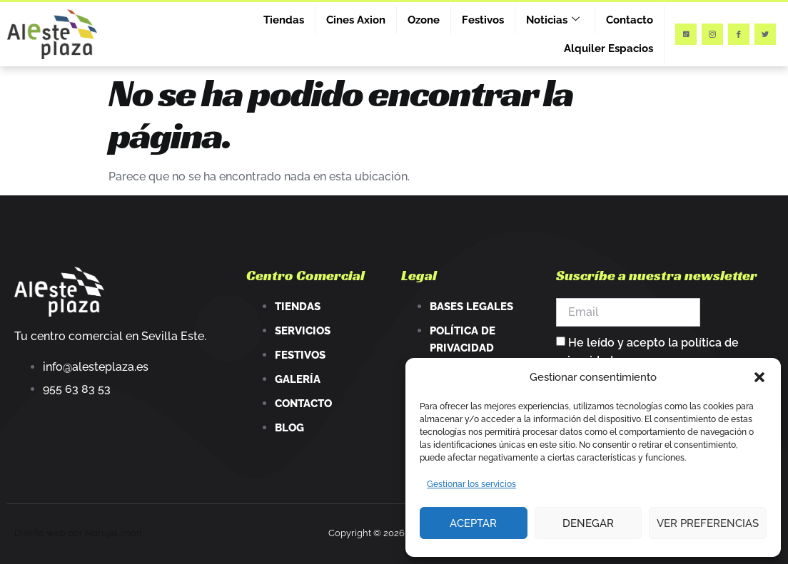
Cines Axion (355, 20)
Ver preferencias (708, 523)
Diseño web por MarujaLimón (78, 533)
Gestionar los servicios (471, 484)
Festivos (483, 20)
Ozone (424, 20)
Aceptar (473, 523)
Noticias (553, 20)
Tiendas (283, 20)
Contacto (629, 20)
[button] (759, 377)
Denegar (588, 523)
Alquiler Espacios (608, 48)
